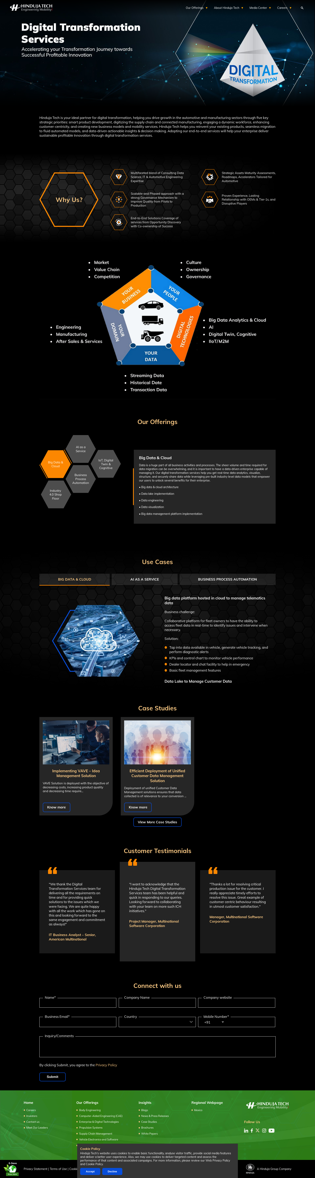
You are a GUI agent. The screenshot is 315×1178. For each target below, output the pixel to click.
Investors (31, 1116)
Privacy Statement (35, 1169)
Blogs (144, 1110)
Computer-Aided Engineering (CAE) (101, 1116)
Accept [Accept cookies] (90, 1171)
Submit (52, 1077)
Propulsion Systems (90, 1127)
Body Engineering (90, 1110)
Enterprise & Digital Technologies (99, 1121)
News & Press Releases (155, 1116)
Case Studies (149, 1121)
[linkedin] (246, 1131)
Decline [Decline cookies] (112, 1171)
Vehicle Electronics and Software (98, 1139)
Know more (56, 807)
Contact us (32, 1121)
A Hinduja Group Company (268, 1169)
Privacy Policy (106, 1065)
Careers (31, 1110)
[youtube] (271, 1131)
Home (28, 1102)
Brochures (147, 1127)
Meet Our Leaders (37, 1127)
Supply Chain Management (95, 1133)
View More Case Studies (157, 822)
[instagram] (264, 1131)
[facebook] (252, 1131)
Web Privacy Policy (218, 1160)
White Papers (149, 1133)
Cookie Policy (94, 1164)
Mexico (198, 1110)
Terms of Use (58, 1169)
